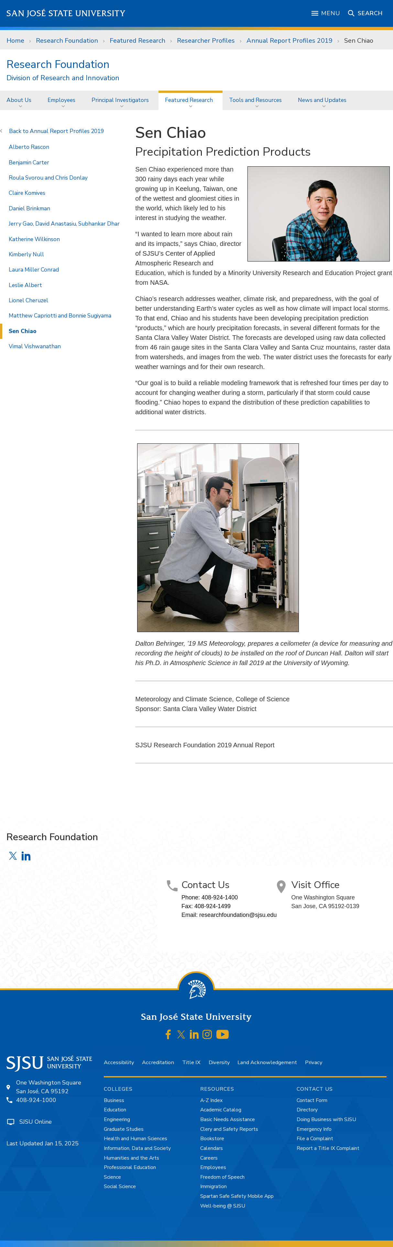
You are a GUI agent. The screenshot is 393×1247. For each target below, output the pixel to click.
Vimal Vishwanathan (35, 346)
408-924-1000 (36, 1100)
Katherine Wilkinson (34, 239)
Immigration (213, 1186)
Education (115, 1109)
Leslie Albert (25, 285)
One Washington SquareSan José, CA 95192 (48, 1087)
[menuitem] (20, 100)
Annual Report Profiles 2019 (289, 40)
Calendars (211, 1148)
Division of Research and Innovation (62, 78)
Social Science (120, 1186)
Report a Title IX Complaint (328, 1148)
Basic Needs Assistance (227, 1119)
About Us (18, 100)
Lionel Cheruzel (28, 300)
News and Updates (322, 100)
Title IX (191, 1062)
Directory (307, 1109)
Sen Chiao (358, 40)
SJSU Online (35, 1122)
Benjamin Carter (29, 162)
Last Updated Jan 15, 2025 (42, 1143)
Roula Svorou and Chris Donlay (48, 178)
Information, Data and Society (137, 1148)
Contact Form (312, 1100)
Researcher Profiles (206, 40)
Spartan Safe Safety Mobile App (237, 1196)
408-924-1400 (220, 897)
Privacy (313, 1062)
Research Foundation (67, 40)
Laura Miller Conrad (34, 269)
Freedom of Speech (222, 1177)
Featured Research (137, 40)
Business (114, 1100)
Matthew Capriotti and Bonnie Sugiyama (60, 315)
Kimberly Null (26, 254)
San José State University (66, 13)
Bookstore (212, 1138)
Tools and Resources (255, 100)
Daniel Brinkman (29, 208)
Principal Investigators (120, 100)
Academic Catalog (220, 1109)
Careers (209, 1158)
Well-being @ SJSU (222, 1205)
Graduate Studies (124, 1129)
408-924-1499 (212, 906)
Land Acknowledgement (267, 1062)
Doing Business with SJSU (326, 1119)
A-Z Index (211, 1100)
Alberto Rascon (29, 147)
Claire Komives (27, 193)
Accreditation (158, 1062)
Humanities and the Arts (131, 1158)
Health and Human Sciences (135, 1138)
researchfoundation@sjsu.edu (238, 915)
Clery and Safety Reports (229, 1129)
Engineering (117, 1119)
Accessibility (119, 1062)
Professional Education (130, 1167)
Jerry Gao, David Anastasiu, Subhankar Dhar (64, 224)
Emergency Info (314, 1129)
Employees (61, 100)
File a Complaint (315, 1138)
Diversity (219, 1062)
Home (15, 40)
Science (112, 1177)
